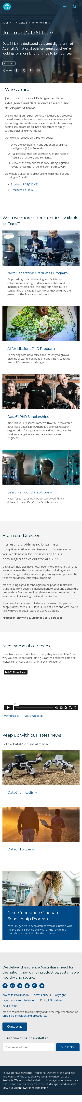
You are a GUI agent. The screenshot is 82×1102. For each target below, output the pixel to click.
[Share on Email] (38, 70)
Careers (23, 22)
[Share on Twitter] (23, 70)
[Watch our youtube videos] (41, 985)
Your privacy (9, 1005)
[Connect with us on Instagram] (12, 985)
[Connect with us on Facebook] (5, 985)
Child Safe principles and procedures (24, 1015)
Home (5, 22)
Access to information (15, 995)
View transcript (11, 715)
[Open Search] (74, 6)
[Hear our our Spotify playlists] (27, 985)
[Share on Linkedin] (31, 70)
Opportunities (40, 22)
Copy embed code (33, 715)
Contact (9, 63)
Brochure (24, 184)
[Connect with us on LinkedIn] (19, 985)
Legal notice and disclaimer (18, 1000)
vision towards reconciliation (31, 1088)
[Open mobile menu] (65, 6)
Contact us (14, 1026)
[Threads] (34, 985)
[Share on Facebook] (16, 70)
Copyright (60, 995)
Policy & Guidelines (51, 1000)
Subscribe (68, 1047)
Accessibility (41, 995)
